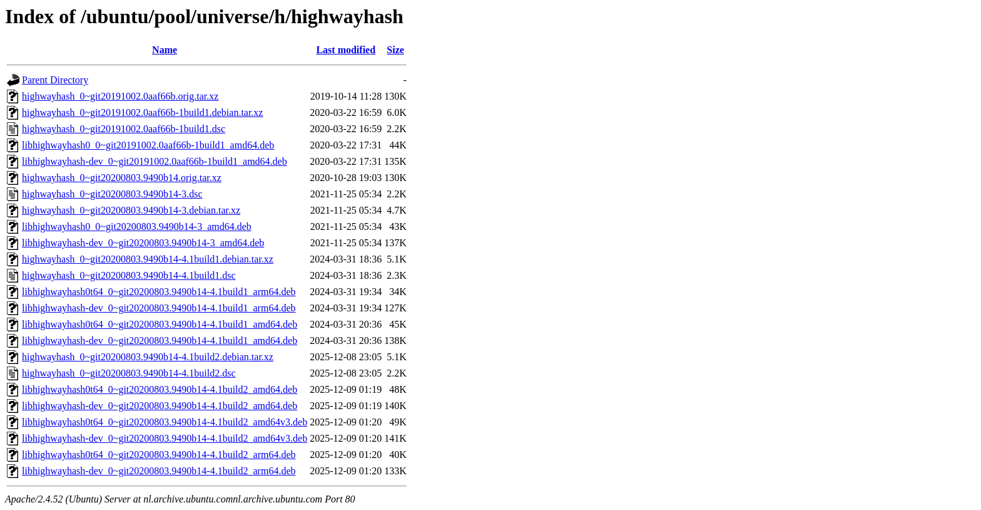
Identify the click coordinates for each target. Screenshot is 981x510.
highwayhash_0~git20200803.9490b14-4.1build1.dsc (129, 275)
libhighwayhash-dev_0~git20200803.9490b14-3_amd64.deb (143, 242)
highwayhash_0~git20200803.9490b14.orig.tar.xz (121, 177)
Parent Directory (55, 80)
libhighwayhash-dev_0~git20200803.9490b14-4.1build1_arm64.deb (159, 308)
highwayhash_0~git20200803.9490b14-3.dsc (112, 194)
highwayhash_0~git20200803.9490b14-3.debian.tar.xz (131, 210)
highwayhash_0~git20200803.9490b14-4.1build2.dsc (129, 373)
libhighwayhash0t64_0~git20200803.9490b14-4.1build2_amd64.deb (159, 389)
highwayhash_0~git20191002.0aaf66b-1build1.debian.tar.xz (142, 112)
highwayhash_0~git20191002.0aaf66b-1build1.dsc (123, 128)
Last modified (345, 49)
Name (164, 49)
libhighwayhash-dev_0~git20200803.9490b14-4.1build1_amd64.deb (159, 340)
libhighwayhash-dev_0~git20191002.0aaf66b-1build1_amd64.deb (154, 161)
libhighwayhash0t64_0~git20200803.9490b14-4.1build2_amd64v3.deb (164, 422)
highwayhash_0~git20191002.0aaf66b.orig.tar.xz (120, 96)
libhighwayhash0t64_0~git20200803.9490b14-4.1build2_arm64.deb (159, 454)
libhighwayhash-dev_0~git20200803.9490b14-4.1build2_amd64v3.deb (164, 438)
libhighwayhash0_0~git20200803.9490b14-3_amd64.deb (137, 226)
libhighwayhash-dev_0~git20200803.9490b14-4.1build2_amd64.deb (159, 405)
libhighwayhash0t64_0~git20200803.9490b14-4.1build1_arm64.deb (159, 291)
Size (395, 49)
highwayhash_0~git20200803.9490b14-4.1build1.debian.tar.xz (147, 259)
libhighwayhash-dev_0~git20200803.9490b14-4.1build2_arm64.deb (159, 471)
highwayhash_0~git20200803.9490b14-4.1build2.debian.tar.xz (147, 356)
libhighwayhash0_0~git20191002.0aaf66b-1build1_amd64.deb (148, 145)
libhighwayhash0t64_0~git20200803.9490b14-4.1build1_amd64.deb (159, 324)
